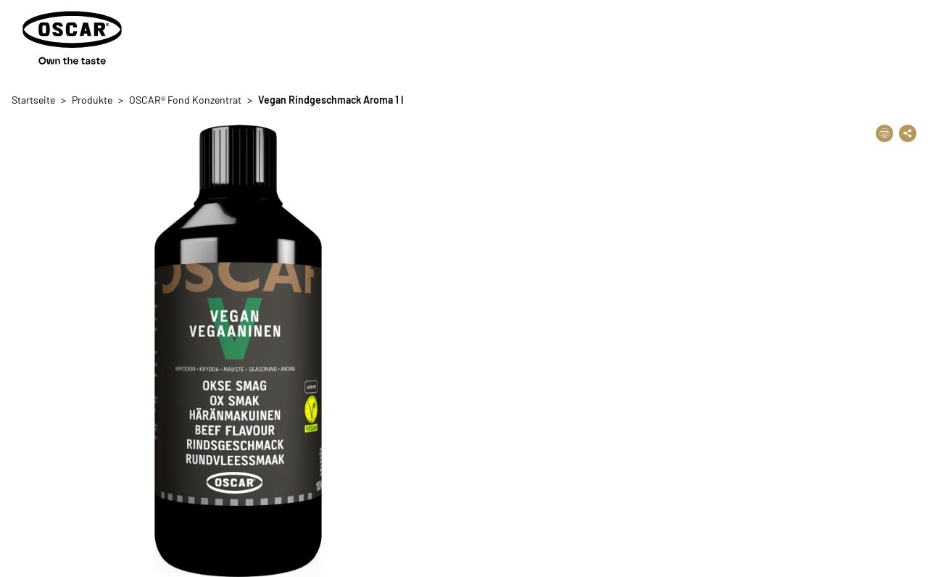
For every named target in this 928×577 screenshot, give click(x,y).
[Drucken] (884, 133)
